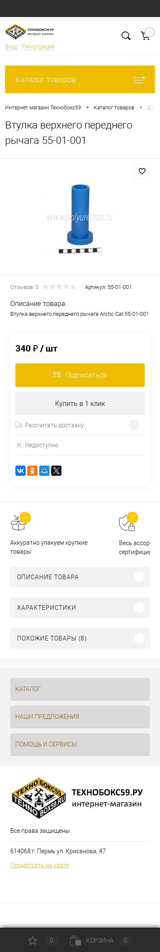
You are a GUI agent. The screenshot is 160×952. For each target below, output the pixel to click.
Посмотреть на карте (39, 865)
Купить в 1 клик (80, 404)
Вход (11, 46)
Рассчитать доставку (49, 425)
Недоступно (36, 445)
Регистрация (38, 46)
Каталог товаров (80, 79)
